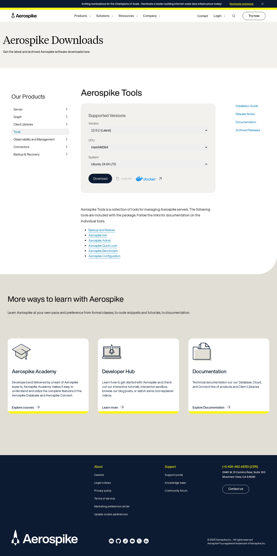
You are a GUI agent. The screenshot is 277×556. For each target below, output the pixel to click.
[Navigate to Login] (219, 15)
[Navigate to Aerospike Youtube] (132, 542)
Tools (16, 132)
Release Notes (245, 114)
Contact (202, 15)
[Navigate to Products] (82, 15)
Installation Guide (247, 106)
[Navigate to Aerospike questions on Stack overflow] (125, 542)
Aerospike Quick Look (102, 245)
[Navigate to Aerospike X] (139, 542)
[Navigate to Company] (151, 15)
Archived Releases (248, 130)
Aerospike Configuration (104, 256)
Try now (254, 15)
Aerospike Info (97, 235)
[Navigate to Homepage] (24, 16)
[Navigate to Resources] (128, 15)
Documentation (246, 122)
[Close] (262, 4)
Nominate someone (242, 4)
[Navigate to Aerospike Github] (118, 542)
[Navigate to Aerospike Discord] (111, 542)
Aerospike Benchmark (103, 250)
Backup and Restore (101, 230)
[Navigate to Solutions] (104, 15)
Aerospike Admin (99, 240)
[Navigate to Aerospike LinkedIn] (146, 542)
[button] (234, 16)
